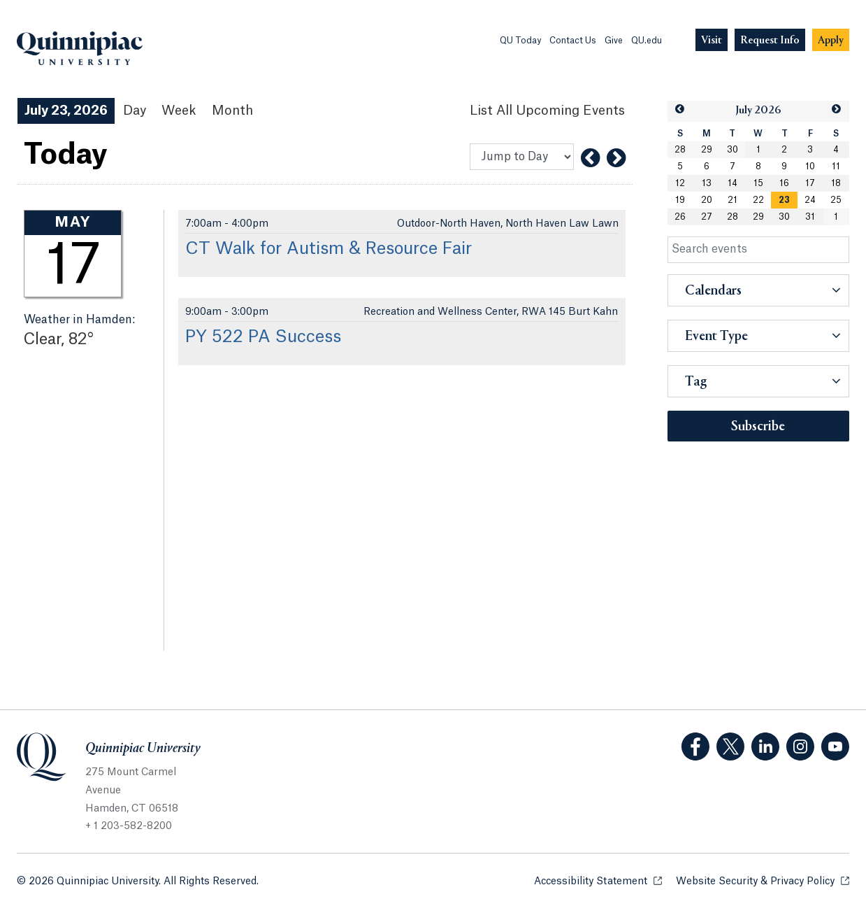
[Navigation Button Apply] (830, 40)
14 (732, 183)
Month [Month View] (232, 110)
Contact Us (572, 40)
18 (836, 183)
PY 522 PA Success (263, 337)
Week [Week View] (178, 110)
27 (706, 217)
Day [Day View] (134, 110)
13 (707, 183)
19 (680, 200)
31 (810, 217)
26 (680, 217)
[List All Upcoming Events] (547, 111)
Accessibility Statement (598, 880)
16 (784, 183)
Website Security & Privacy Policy (762, 880)
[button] (680, 109)
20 (706, 200)
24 (810, 200)
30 (732, 150)
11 (836, 166)
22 (758, 200)
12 (680, 183)
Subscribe (758, 427)
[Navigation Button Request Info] (770, 40)
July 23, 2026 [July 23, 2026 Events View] (66, 110)
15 (758, 183)
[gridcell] (784, 200)
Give (614, 40)
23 (784, 200)
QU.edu (646, 40)
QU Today (520, 40)
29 (706, 150)
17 (810, 183)
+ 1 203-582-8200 (128, 826)
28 (680, 150)
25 (836, 200)
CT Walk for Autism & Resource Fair (328, 249)
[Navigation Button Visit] (711, 40)
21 (732, 200)
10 (810, 166)
